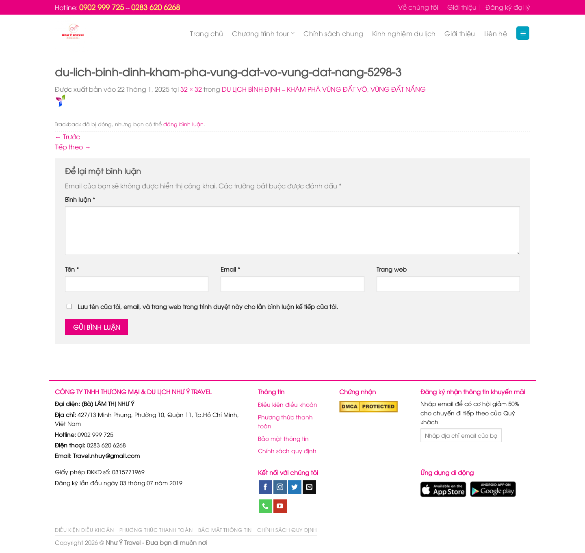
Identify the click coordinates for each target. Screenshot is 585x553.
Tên (72, 269)
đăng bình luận (183, 123)
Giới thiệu (462, 6)
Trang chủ (206, 33)
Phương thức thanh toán (285, 421)
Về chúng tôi (418, 6)
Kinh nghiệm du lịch (404, 33)
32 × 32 (191, 88)
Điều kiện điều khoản (287, 404)
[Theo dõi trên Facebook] (265, 487)
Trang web (392, 269)
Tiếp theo (73, 146)
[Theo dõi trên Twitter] (294, 487)
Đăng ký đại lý (507, 6)
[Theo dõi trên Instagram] (280, 487)
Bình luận (80, 199)
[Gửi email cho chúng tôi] (309, 487)
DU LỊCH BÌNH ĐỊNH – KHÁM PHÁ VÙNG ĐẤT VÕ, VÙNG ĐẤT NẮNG (324, 88)
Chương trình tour (263, 33)
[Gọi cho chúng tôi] (265, 506)
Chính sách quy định (287, 450)
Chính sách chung (333, 33)
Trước (67, 136)
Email (230, 269)
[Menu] (522, 33)
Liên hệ (495, 33)
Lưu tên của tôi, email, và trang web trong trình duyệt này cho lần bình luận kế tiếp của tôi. (208, 306)
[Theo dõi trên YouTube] (280, 506)
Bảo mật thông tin (283, 438)
